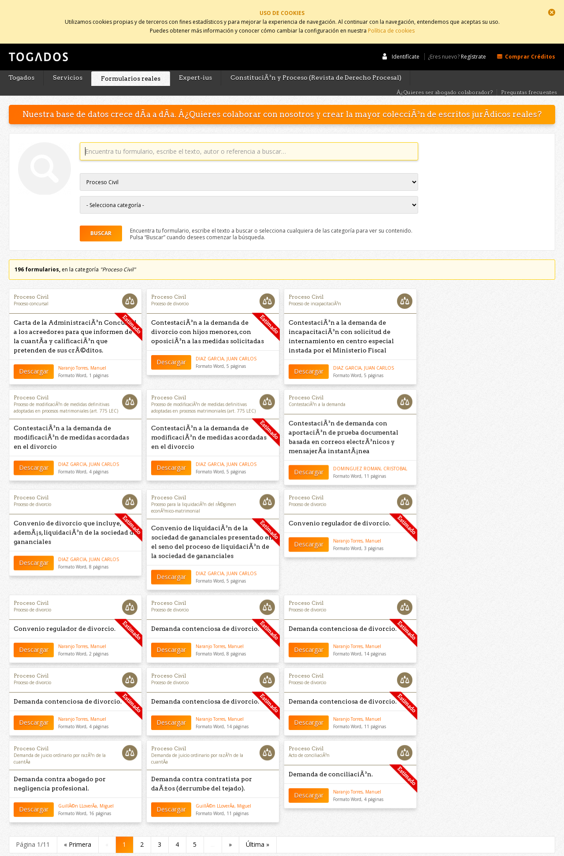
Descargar (33, 356)
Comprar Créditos (530, 40)
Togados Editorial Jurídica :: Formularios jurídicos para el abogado (37, 45)
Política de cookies (391, 27)
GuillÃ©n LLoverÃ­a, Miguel (86, 791)
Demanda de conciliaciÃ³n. (331, 759)
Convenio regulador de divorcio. (339, 507)
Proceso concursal (31, 288)
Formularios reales (130, 62)
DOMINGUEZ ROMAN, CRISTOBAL (370, 454)
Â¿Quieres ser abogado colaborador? (445, 77)
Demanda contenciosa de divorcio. (205, 612)
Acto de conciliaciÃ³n (309, 740)
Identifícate (405, 40)
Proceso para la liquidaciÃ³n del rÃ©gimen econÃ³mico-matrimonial (193, 491)
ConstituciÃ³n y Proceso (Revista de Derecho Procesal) (315, 62)
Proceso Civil (31, 281)
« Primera (77, 829)
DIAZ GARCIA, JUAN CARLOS (226, 343)
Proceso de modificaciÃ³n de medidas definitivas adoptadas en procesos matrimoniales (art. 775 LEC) (66, 392)
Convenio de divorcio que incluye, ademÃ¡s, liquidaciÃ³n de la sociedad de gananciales (75, 516)
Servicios (67, 62)
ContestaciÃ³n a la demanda (317, 389)
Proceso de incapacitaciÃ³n (315, 288)
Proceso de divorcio (170, 288)
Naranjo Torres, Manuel (82, 352)
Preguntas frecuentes (529, 77)
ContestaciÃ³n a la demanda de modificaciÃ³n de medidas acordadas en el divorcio (71, 422)
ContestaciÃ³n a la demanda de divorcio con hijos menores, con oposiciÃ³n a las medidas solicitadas (207, 316)
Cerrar (551, 12)
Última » (257, 829)
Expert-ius (195, 62)
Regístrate (473, 41)
